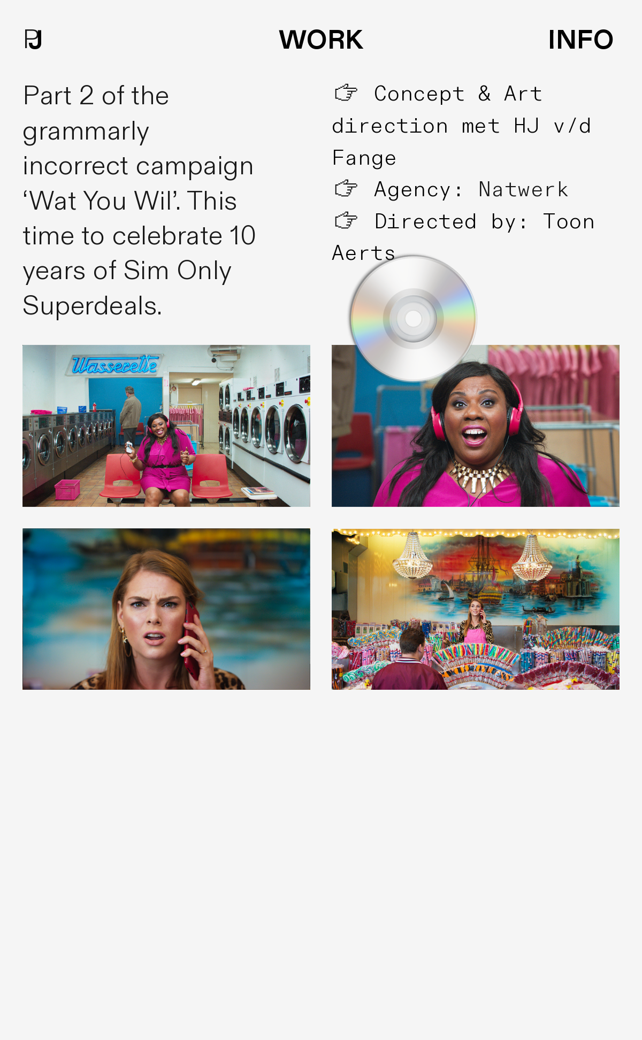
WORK (321, 40)
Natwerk (524, 190)
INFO (581, 40)
